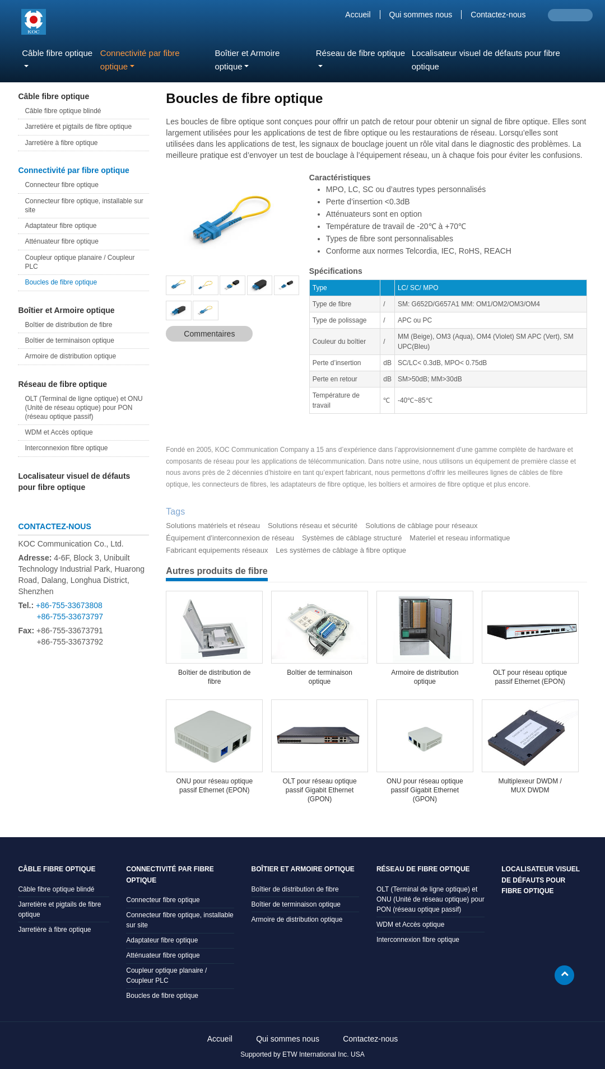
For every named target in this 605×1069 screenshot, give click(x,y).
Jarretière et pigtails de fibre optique (78, 126)
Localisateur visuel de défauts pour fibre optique (486, 59)
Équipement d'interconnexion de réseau (230, 538)
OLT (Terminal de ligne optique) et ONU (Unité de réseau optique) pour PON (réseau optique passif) (83, 408)
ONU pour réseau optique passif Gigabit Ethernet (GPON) (425, 790)
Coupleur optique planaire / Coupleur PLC (79, 262)
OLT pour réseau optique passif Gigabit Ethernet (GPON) (319, 790)
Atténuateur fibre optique (61, 241)
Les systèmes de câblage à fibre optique (341, 550)
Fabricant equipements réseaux (217, 550)
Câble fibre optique (53, 96)
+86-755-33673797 (69, 616)
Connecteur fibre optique (61, 185)
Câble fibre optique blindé (63, 111)
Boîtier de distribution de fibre (214, 677)
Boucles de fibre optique (61, 282)
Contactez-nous (498, 14)
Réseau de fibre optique (62, 384)
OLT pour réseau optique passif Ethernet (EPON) (530, 677)
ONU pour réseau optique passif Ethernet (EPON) (214, 785)
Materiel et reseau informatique (459, 538)
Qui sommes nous (421, 14)
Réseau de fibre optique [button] (360, 53)
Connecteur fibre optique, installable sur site (84, 205)
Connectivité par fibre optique (73, 170)
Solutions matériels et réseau (213, 525)
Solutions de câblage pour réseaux (421, 525)
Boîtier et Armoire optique (66, 310)
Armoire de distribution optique (424, 677)
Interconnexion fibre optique (66, 448)
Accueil (357, 14)
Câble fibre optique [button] (57, 53)
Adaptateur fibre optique (60, 226)
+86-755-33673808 (69, 605)
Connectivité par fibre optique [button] (140, 59)
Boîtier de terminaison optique (319, 677)
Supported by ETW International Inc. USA (302, 1054)
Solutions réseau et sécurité (312, 525)
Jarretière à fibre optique (61, 143)
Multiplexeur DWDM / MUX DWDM (529, 785)
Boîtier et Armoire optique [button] (247, 59)
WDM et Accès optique (58, 432)
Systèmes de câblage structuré (352, 538)
